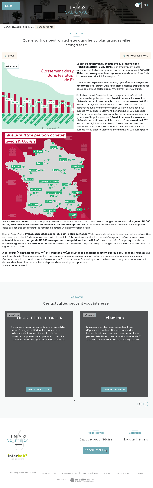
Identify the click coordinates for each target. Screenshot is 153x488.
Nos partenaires (69, 473)
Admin (107, 473)
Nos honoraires (49, 473)
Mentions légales (90, 473)
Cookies (139, 473)
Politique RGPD (123, 473)
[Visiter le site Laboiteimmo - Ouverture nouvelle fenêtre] (82, 480)
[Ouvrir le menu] (11, 6)
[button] (145, 404)
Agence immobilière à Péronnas (19, 27)
